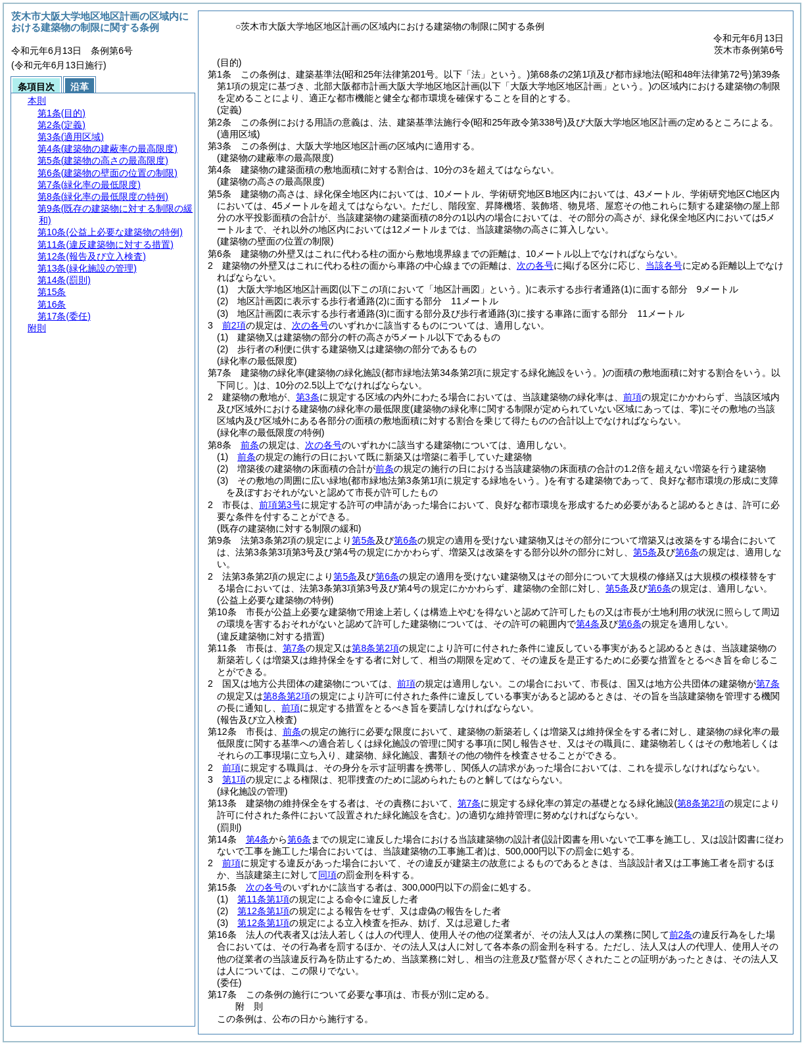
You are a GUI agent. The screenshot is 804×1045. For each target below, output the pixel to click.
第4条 (588, 623)
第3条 (307, 397)
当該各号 (664, 265)
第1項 (234, 779)
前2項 (234, 325)
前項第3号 (280, 504)
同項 (327, 875)
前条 (250, 445)
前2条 (681, 934)
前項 (632, 397)
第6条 (405, 540)
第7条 (294, 648)
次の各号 (535, 265)
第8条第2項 (375, 648)
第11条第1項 (263, 899)
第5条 (363, 540)
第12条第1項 (263, 911)
